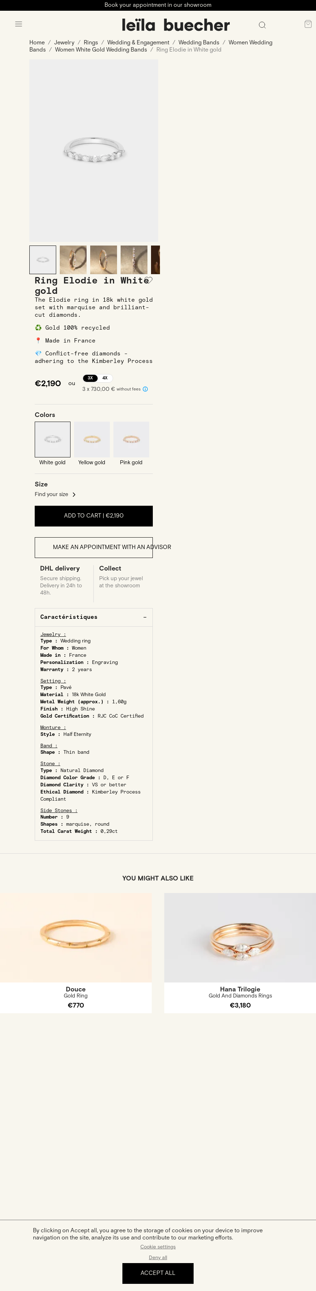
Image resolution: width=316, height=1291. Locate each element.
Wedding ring (75, 641)
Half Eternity (77, 734)
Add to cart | (93, 516)
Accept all (158, 1273)
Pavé (66, 687)
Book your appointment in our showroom (158, 5)
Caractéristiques (69, 617)
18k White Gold (89, 694)
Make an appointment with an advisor (103, 547)
